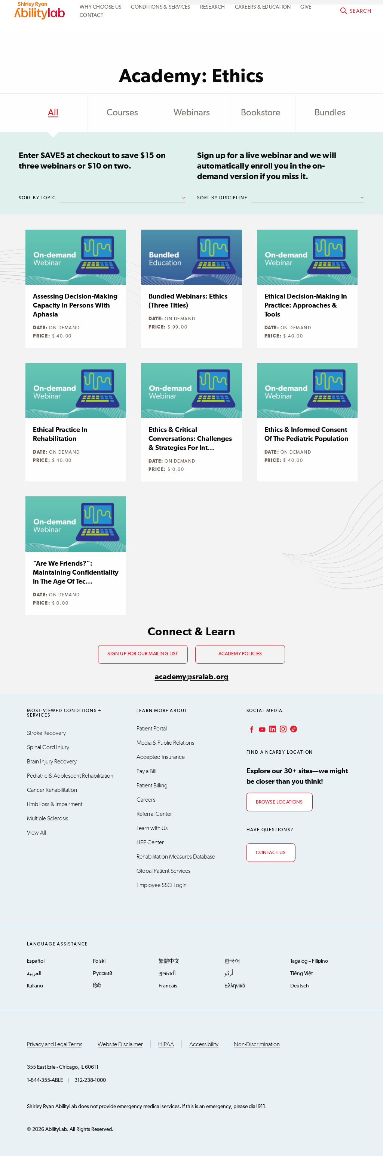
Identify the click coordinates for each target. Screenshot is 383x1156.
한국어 (232, 961)
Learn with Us (152, 828)
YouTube (261, 728)
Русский (102, 973)
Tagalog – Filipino (309, 961)
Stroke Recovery (46, 733)
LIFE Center (150, 842)
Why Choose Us (100, 24)
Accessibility (203, 1044)
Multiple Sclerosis (47, 818)
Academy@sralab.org (343, 11)
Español (36, 961)
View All (36, 833)
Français (168, 986)
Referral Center (154, 814)
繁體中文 (169, 961)
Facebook (250, 728)
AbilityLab (40, 28)
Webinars (192, 112)
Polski (99, 961)
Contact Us (271, 852)
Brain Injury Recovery (52, 762)
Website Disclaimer (120, 1044)
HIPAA (166, 1044)
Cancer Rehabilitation (52, 790)
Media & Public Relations (165, 743)
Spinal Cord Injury (48, 747)
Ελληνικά (234, 986)
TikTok (292, 728)
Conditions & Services (160, 24)
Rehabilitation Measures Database (176, 857)
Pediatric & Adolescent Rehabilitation (70, 776)
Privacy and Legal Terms (54, 1044)
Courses (122, 112)
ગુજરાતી (167, 973)
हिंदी (97, 986)
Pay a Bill (146, 771)
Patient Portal (152, 729)
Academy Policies (240, 653)
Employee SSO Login (162, 885)
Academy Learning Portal (235, 11)
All (53, 112)
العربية (34, 973)
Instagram (282, 728)
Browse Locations (279, 802)
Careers (146, 800)
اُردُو (228, 973)
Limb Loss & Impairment (54, 804)
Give (305, 24)
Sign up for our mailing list (142, 653)
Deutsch (299, 986)
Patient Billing (152, 786)
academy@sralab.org (192, 677)
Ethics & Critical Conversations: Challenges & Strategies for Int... (190, 439)
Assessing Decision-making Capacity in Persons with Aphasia (75, 305)
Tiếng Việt (301, 973)
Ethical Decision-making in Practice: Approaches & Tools (305, 305)
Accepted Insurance (161, 757)
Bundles (330, 112)
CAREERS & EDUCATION (263, 24)
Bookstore (261, 112)
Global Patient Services (163, 871)
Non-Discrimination (257, 1044)
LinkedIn (271, 728)
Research (212, 24)
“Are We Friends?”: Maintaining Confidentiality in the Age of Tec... (76, 572)
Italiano (35, 986)
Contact (91, 33)
